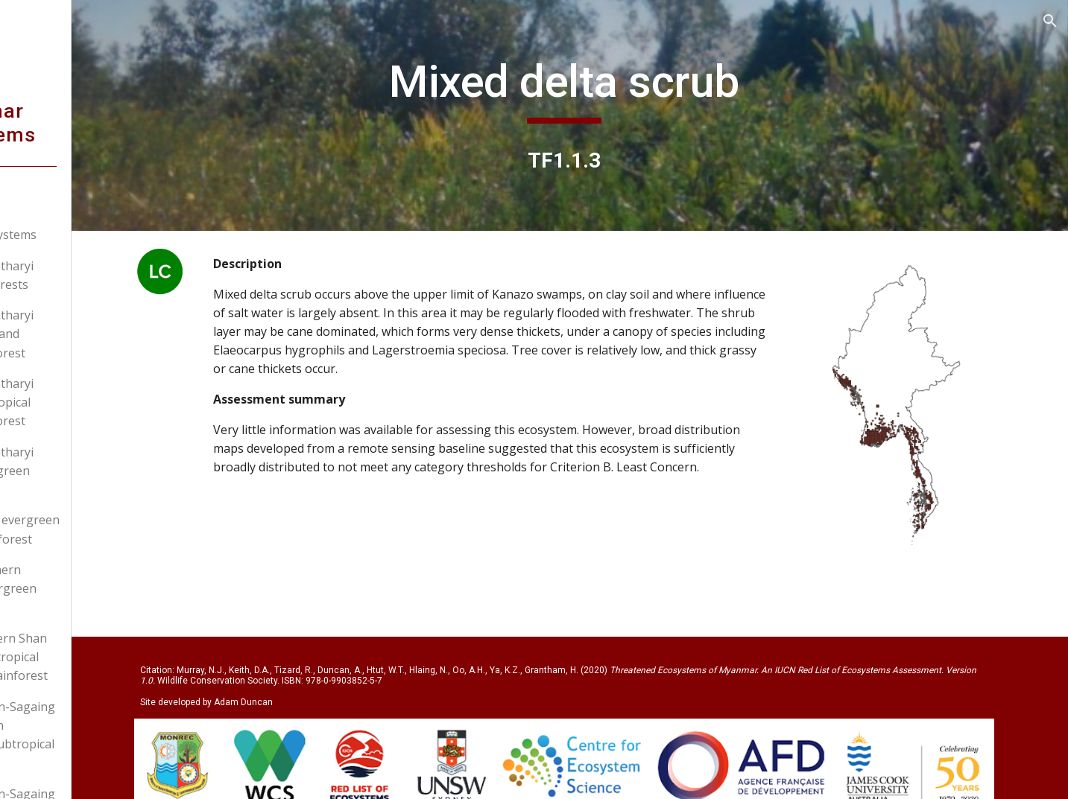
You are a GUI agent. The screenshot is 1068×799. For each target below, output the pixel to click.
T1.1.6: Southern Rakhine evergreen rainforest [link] (98, 588)
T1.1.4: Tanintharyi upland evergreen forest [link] (96, 471)
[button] (1050, 21)
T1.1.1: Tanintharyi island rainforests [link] (96, 275)
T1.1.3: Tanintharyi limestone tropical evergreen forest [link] (96, 402)
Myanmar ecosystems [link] (90, 234)
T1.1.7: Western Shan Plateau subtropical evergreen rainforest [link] (103, 657)
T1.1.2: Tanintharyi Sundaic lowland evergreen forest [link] (96, 334)
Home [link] (46, 204)
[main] (628, 88)
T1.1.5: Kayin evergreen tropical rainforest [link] (109, 529)
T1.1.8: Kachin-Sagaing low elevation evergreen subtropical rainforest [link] (107, 734)
